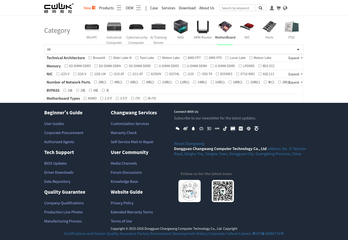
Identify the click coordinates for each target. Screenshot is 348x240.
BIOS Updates (55, 163)
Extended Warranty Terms (132, 212)
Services (168, 7)
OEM (134, 7)
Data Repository (57, 181)
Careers (245, 233)
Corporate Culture (223, 233)
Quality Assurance (121, 233)
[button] (177, 128)
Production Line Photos (63, 212)
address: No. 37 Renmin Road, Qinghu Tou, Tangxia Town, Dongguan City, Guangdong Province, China (240, 151)
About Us (206, 7)
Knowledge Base (124, 181)
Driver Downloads (58, 172)
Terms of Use (121, 221)
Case (154, 7)
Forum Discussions (126, 172)
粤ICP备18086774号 (268, 233)
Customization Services (130, 123)
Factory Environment (154, 233)
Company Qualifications (64, 202)
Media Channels (124, 163)
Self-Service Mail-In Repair (132, 141)
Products (110, 7)
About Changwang (189, 143)
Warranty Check (124, 132)
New (89, 7)
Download (187, 7)
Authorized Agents (59, 141)
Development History (190, 233)
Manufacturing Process (63, 221)
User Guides (54, 123)
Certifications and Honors (85, 233)
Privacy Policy (122, 202)
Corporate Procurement (63, 132)
